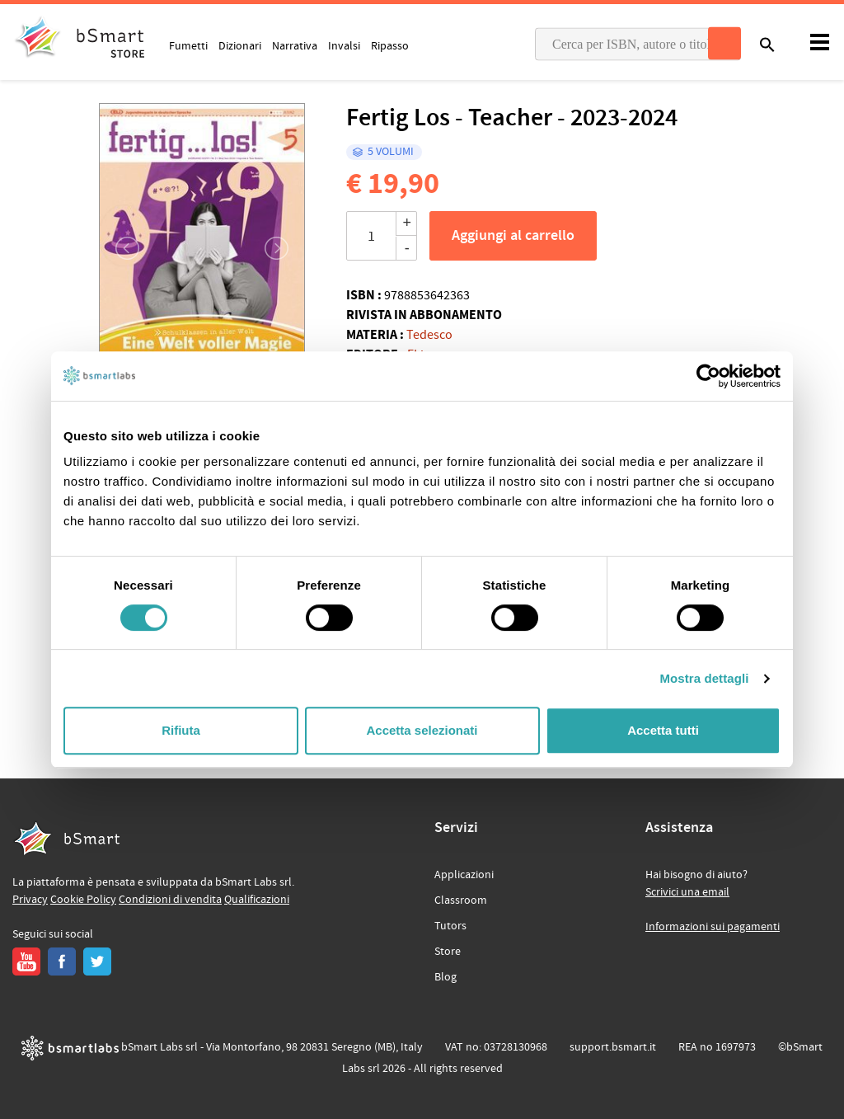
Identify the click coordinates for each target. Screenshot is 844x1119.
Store (447, 951)
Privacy (30, 899)
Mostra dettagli (703, 678)
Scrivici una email (687, 892)
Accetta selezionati (421, 730)
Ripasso (390, 45)
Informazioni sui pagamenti (712, 926)
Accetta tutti (663, 730)
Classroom (460, 900)
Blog (445, 977)
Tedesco (429, 335)
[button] (118, 248)
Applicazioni (464, 874)
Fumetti (188, 45)
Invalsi (344, 45)
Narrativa (294, 45)
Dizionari (239, 45)
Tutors (450, 926)
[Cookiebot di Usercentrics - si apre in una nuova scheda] (708, 376)
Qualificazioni (256, 899)
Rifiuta (181, 730)
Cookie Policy (83, 899)
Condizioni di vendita (170, 899)
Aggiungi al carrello (513, 236)
